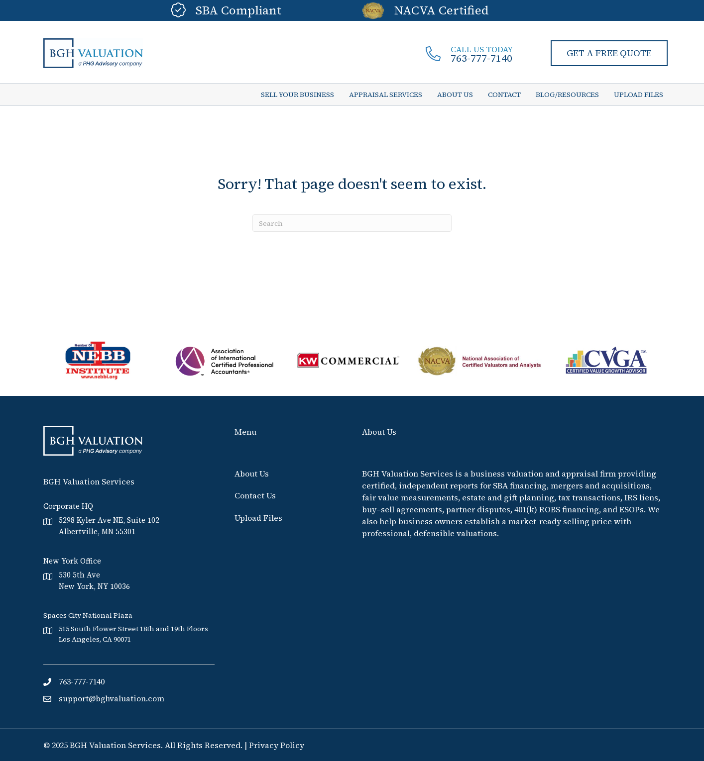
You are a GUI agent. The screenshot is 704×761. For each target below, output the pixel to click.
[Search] (352, 223)
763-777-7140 (481, 58)
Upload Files (258, 517)
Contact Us (255, 495)
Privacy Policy (276, 745)
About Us (252, 473)
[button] (609, 53)
